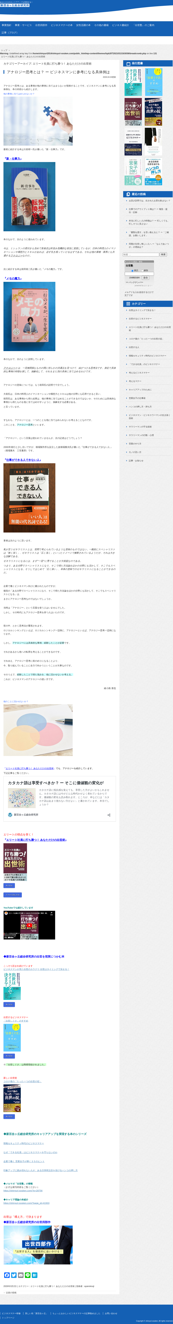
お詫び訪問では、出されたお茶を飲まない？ (149, 200)
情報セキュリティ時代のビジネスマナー (147, 356)
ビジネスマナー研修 (11, 1309)
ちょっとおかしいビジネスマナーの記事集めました (76, 1309)
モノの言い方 (135, 452)
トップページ (8, 1313)
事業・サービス (23, 25)
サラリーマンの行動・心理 (141, 435)
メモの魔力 (13, 277)
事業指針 (6, 25)
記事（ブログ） (10, 32)
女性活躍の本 (83, 25)
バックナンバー (136, 282)
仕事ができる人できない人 (22, 459)
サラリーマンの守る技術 (140, 427)
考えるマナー (135, 381)
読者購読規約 (134, 278)
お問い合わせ (111, 1309)
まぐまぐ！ (148, 286)
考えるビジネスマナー (139, 373)
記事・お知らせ (136, 460)
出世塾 (129, 265)
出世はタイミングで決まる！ (142, 310)
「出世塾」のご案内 (143, 25)
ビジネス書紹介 (120, 25)
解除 (144, 270)
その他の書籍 (101, 25)
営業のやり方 (135, 443)
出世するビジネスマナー (140, 318)
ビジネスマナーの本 (62, 25)
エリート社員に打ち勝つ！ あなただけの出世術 (30, 768)
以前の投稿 (9, 1288)
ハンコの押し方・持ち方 (140, 406)
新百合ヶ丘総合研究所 (86, 7)
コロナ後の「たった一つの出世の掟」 (146, 339)
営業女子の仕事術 (137, 398)
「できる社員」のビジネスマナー (144, 364)
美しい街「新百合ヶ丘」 (36, 1309)
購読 (134, 270)
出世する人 (134, 347)
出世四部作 (41, 25)
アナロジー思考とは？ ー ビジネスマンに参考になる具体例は (58, 72)
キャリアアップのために (140, 389)
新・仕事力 (13, 158)
